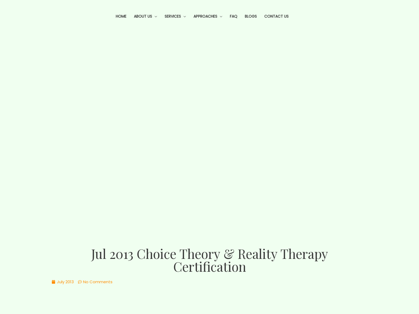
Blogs (251, 16)
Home (121, 16)
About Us (143, 16)
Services (173, 16)
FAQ (233, 16)
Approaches (205, 16)
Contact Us (276, 16)
